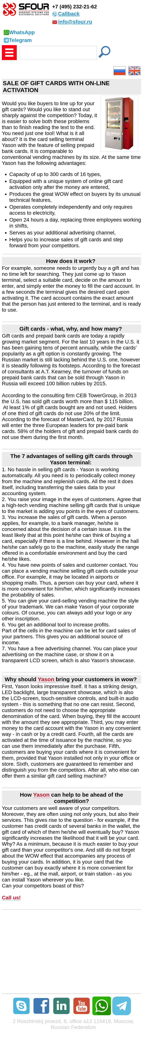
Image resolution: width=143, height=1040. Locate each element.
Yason (47, 679)
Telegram (18, 40)
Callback (69, 14)
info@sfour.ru (75, 22)
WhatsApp (19, 32)
